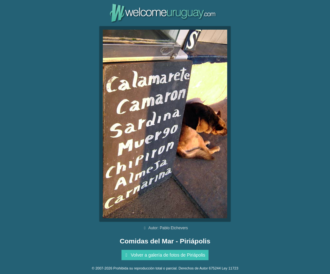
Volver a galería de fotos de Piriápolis (164, 255)
